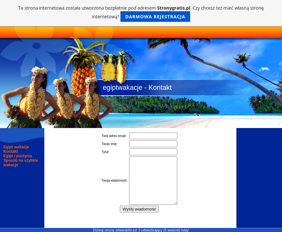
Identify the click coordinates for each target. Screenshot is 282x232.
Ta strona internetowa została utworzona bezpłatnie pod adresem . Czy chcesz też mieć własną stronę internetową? (141, 13)
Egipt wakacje (16, 147)
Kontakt (11, 151)
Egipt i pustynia (18, 156)
